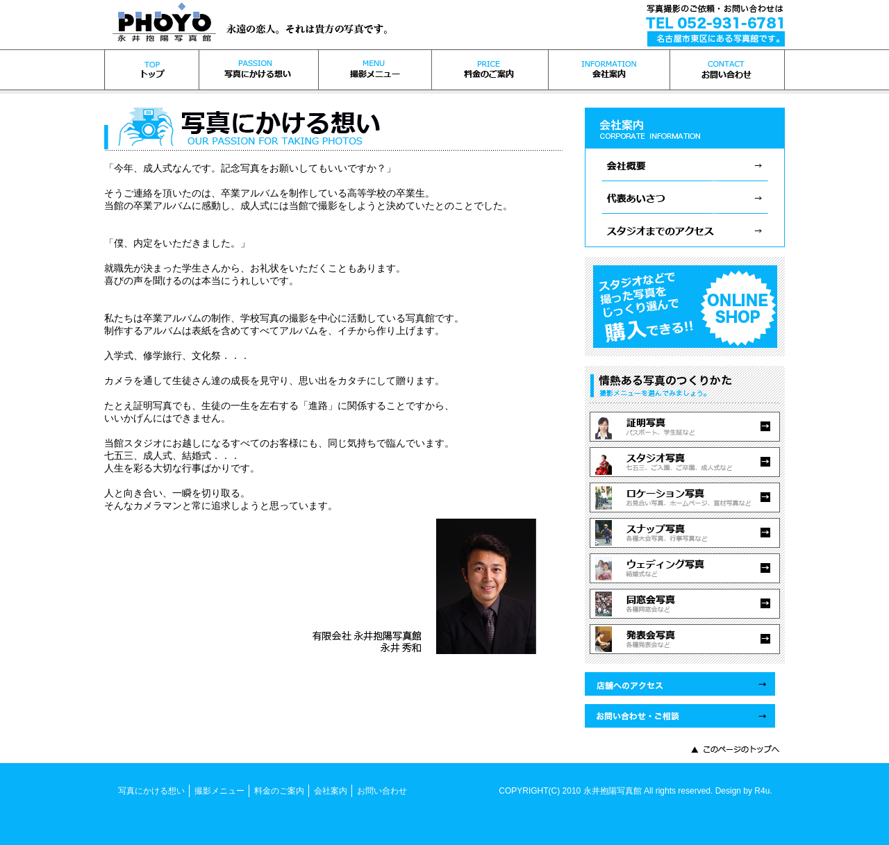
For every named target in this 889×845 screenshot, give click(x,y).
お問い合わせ (382, 791)
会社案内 (330, 791)
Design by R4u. (743, 791)
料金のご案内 (279, 791)
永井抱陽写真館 (612, 791)
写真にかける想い (151, 791)
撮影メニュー (219, 791)
